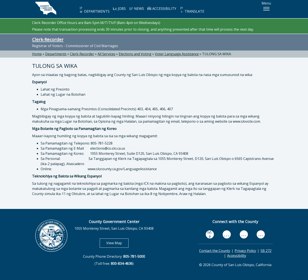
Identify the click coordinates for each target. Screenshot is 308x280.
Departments (56, 54)
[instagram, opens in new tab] (260, 234)
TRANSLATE (191, 9)
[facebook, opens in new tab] (209, 234)
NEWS (136, 8)
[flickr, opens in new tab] (243, 234)
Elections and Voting (135, 54)
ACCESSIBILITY (161, 8)
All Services (106, 54)
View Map (117, 242)
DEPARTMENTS (94, 9)
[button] (266, 9)
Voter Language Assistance (177, 54)
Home (37, 54)
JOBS (119, 8)
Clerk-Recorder (48, 39)
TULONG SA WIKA (216, 54)
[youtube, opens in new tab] (227, 234)
